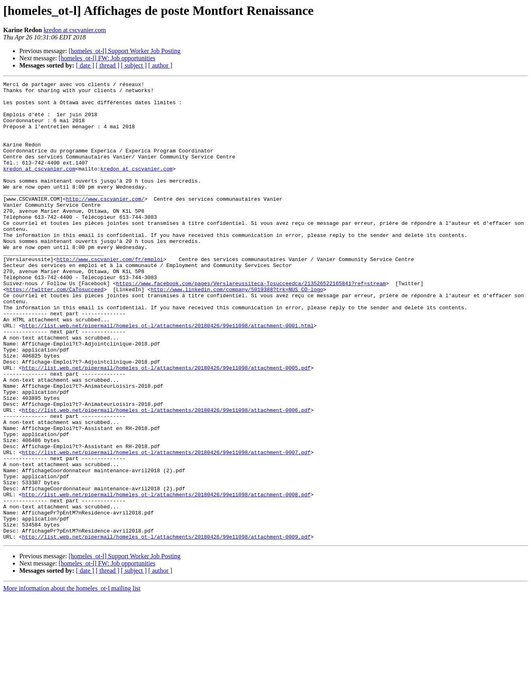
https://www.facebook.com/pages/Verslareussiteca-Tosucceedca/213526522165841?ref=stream (251, 324)
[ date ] (85, 65)
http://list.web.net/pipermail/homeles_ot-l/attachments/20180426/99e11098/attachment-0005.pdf (166, 425)
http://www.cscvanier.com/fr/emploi (110, 295)
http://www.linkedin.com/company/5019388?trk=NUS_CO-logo (237, 331)
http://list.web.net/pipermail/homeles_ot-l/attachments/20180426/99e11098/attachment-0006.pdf (166, 476)
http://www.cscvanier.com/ (105, 222)
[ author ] (160, 65)
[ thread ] (107, 65)
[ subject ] (134, 65)
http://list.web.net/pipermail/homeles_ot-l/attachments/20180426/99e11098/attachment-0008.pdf (166, 577)
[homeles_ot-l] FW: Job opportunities (107, 58)
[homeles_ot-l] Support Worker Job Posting (124, 50)
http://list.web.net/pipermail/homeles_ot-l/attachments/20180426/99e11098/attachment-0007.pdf (166, 527)
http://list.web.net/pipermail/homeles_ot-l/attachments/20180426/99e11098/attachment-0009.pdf (166, 628)
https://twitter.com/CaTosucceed (55, 331)
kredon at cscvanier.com (74, 30)
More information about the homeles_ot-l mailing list (71, 680)
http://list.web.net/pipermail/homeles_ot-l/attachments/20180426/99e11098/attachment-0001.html (168, 374)
